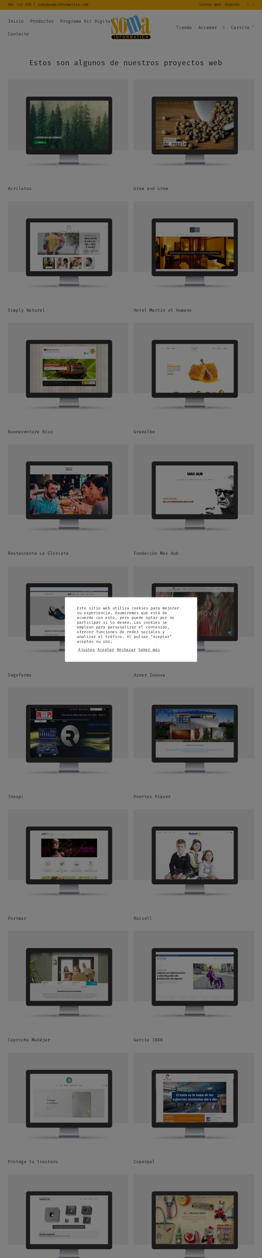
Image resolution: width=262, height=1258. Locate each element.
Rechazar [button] (126, 649)
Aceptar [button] (105, 649)
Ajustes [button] (86, 649)
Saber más (149, 649)
